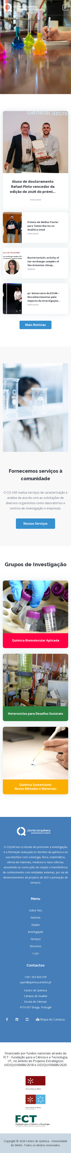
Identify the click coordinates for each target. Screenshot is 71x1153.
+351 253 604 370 (35, 977)
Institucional (35, 199)
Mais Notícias (35, 325)
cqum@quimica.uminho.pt (35, 982)
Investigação (35, 932)
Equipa (35, 924)
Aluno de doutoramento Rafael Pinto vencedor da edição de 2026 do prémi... (32, 187)
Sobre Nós (35, 910)
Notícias (35, 917)
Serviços (35, 939)
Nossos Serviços (35, 523)
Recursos (35, 946)
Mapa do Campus (50, 1019)
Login (35, 953)
